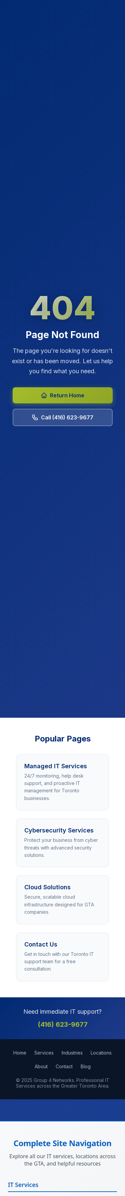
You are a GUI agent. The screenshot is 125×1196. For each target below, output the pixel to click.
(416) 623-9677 (63, 1024)
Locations (101, 1053)
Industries (72, 1053)
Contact (64, 1066)
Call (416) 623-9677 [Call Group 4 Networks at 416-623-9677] (62, 417)
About (41, 1066)
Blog (86, 1066)
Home (19, 1053)
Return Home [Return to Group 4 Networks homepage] (62, 395)
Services (44, 1053)
